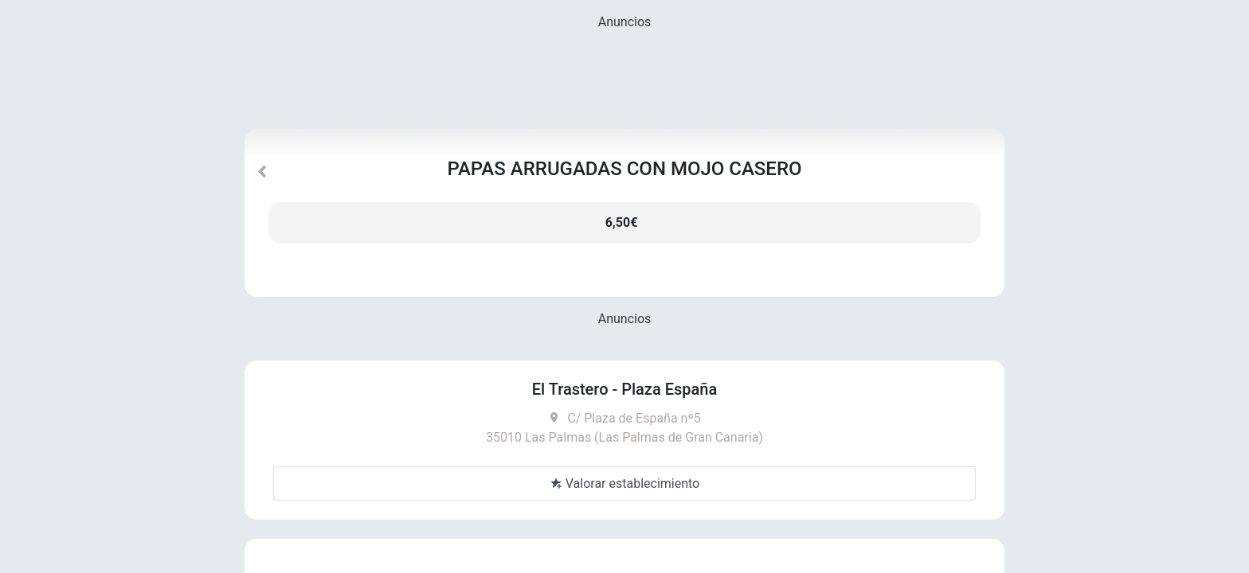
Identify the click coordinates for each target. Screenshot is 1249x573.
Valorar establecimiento (624, 483)
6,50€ (621, 222)
